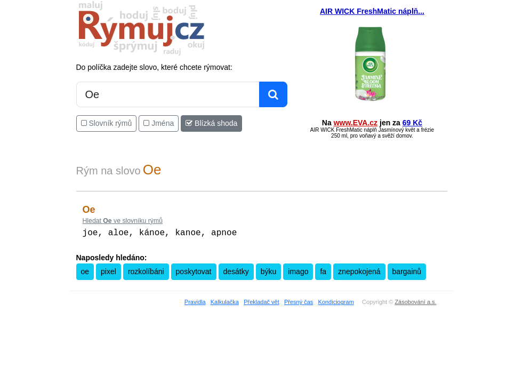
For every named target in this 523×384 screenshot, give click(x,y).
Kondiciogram (336, 301)
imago (298, 270)
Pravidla (195, 301)
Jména (158, 123)
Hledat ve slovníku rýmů (123, 221)
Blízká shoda (211, 123)
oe (85, 270)
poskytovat (194, 270)
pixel (108, 270)
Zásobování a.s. (415, 301)
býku (269, 270)
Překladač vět (261, 301)
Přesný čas (298, 301)
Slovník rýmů (106, 123)
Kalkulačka (225, 301)
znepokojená (359, 270)
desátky (236, 270)
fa (323, 270)
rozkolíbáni (146, 270)
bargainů (407, 270)
